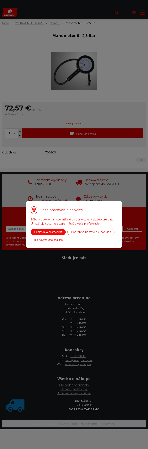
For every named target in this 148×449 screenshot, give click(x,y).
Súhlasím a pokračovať (48, 232)
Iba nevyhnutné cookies (48, 239)
